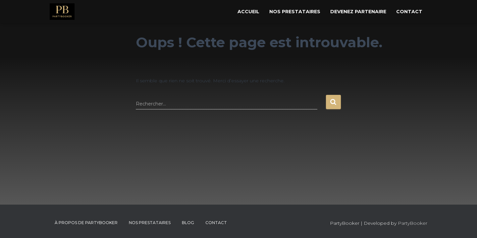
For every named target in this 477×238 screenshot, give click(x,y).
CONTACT (216, 222)
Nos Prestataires (294, 12)
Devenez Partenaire (358, 12)
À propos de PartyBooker (86, 222)
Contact (409, 12)
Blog (188, 222)
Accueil (248, 12)
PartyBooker (412, 223)
